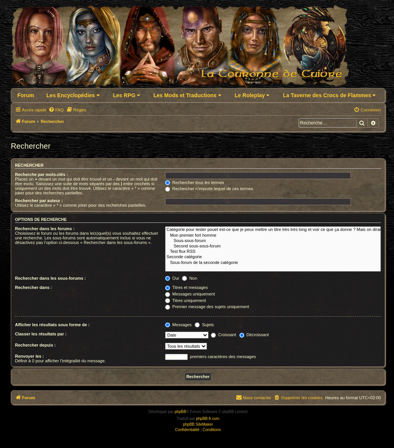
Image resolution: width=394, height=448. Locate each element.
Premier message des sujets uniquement (207, 306)
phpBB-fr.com (207, 418)
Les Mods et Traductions (187, 95)
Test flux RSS (273, 251)
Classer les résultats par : (41, 334)
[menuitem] (56, 109)
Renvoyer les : (29, 356)
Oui (172, 278)
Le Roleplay (252, 95)
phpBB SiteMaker (198, 424)
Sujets (204, 324)
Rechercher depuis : (35, 345)
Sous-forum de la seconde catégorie (273, 262)
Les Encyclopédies (73, 95)
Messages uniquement (190, 294)
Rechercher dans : (33, 287)
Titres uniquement (185, 300)
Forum (25, 95)
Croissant (223, 334)
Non (189, 278)
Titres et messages (186, 287)
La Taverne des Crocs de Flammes (329, 95)
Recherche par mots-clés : (41, 174)
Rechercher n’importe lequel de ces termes (209, 188)
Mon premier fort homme (273, 235)
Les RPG (126, 95)
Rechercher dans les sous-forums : (50, 278)
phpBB (180, 412)
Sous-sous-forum (273, 241)
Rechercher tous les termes (194, 182)
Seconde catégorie (273, 257)
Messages (178, 324)
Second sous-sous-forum (273, 246)
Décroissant (254, 334)
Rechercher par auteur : (39, 200)
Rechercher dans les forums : (45, 228)
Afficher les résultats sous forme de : (52, 324)
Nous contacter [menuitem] (253, 397)
